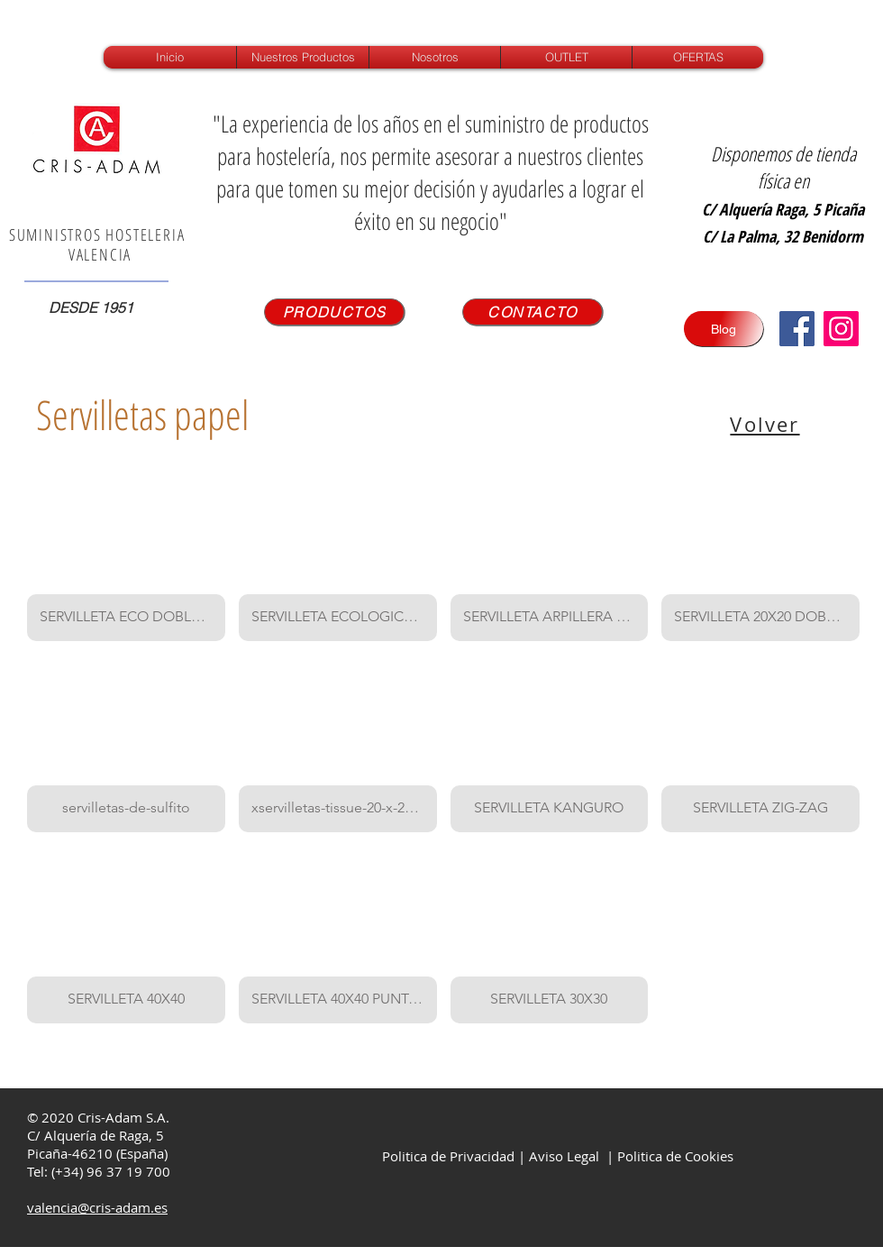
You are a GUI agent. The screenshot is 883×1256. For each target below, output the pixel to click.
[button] (126, 552)
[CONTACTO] (532, 311)
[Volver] (767, 424)
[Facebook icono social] (797, 328)
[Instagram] (841, 328)
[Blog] (723, 328)
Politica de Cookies (675, 1156)
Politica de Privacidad (446, 1156)
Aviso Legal (564, 1156)
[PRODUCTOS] (334, 311)
